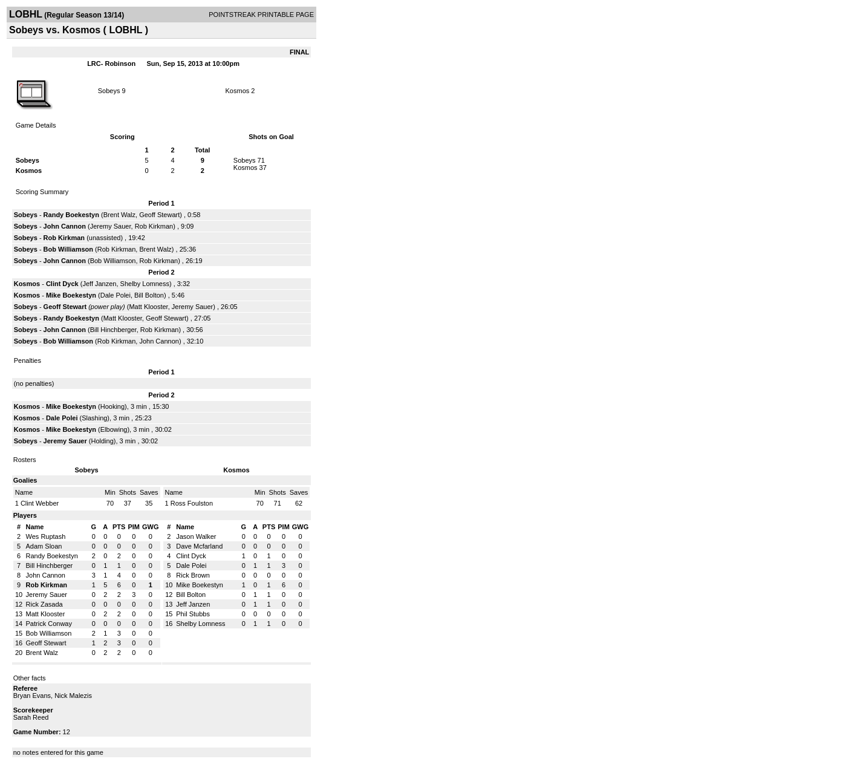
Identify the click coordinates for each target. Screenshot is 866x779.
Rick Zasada (44, 604)
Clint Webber (40, 503)
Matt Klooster (148, 306)
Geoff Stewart (159, 214)
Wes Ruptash (46, 536)
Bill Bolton (149, 295)
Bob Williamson (68, 249)
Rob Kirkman (154, 226)
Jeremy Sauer (110, 226)
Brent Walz (119, 214)
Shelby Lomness (144, 283)
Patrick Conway (49, 623)
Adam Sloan (44, 546)
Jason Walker (196, 536)
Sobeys (109, 90)
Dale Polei (115, 295)
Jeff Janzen (99, 283)
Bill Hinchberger (113, 329)
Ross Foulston (192, 503)
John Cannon (65, 226)
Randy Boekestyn (71, 214)
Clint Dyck (62, 283)
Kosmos (238, 90)
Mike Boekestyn (71, 295)
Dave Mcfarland (199, 546)
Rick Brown (193, 575)
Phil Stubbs (193, 614)
